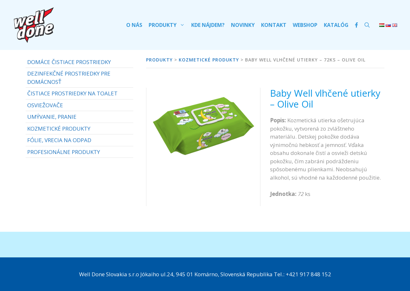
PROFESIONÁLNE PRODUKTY (63, 152)
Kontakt (273, 24)
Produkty (168, 25)
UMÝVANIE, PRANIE (52, 116)
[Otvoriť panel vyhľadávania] (367, 25)
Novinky (243, 24)
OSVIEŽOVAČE (45, 105)
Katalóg (336, 24)
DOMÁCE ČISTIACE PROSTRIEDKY (69, 62)
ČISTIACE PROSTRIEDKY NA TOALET (72, 93)
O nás (134, 24)
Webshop (305, 24)
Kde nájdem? (208, 24)
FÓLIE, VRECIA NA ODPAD (59, 140)
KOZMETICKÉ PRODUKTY (58, 128)
